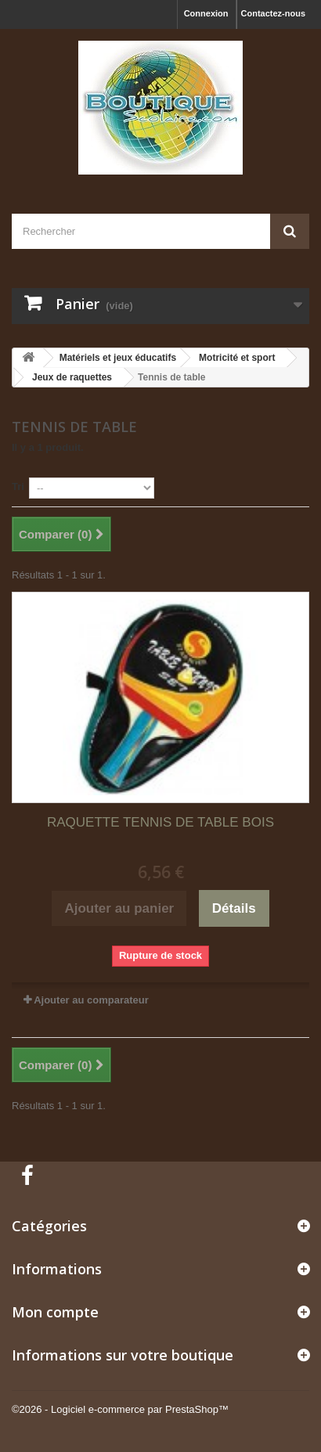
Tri (18, 486)
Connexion (206, 13)
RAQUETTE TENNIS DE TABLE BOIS (160, 822)
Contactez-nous (273, 13)
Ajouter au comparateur (91, 1000)
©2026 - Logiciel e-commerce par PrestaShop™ (120, 1409)
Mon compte (55, 1311)
